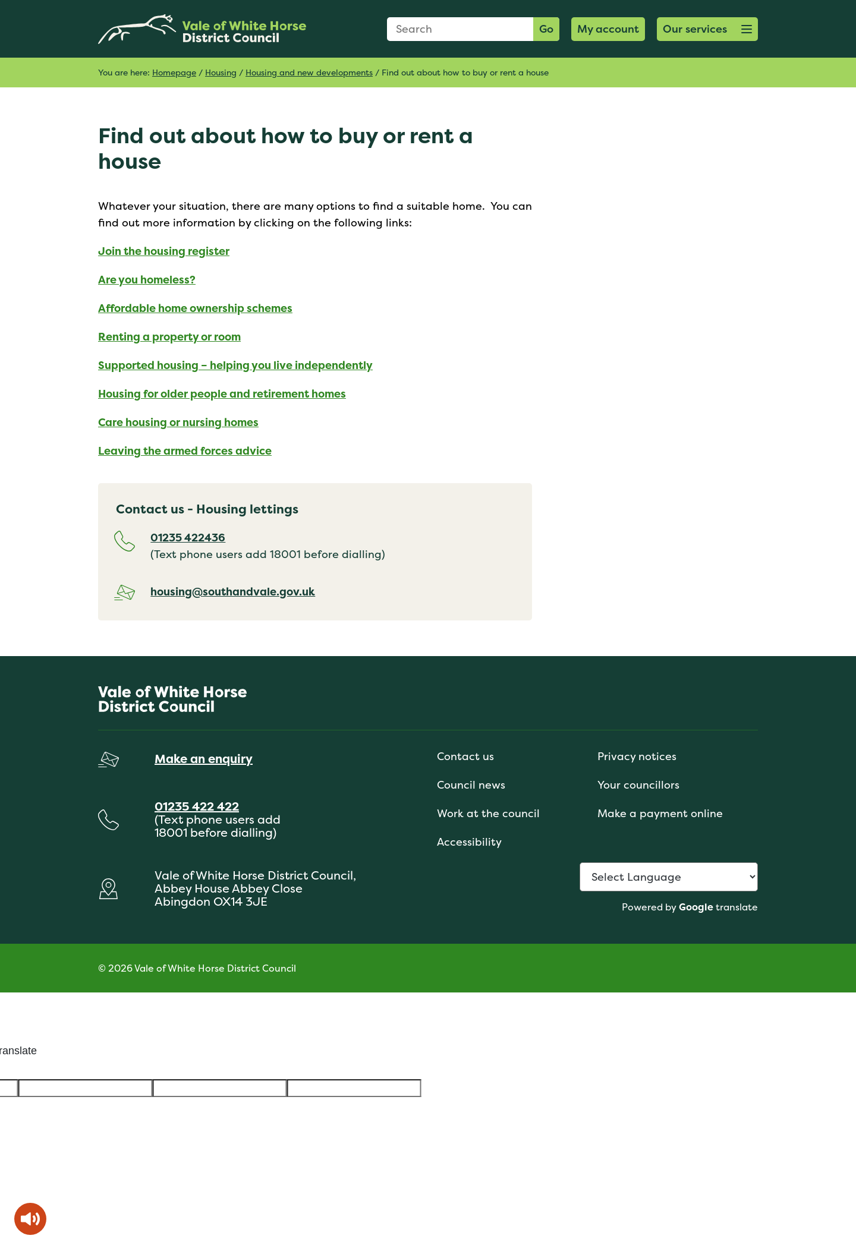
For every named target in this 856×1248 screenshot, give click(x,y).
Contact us (465, 756)
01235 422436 (187, 537)
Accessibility (469, 841)
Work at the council (488, 813)
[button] (707, 29)
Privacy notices (636, 756)
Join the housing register (163, 251)
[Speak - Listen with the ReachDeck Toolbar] (30, 1219)
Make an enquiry (204, 759)
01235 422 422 (197, 806)
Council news (471, 784)
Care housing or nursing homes (178, 422)
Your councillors (638, 784)
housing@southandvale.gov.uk (232, 591)
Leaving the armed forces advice (185, 450)
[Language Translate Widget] (669, 876)
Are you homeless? (147, 279)
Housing (221, 72)
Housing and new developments (309, 72)
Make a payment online (660, 813)
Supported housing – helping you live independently (235, 365)
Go (546, 28)
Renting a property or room (169, 336)
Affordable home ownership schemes (195, 308)
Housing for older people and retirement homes (222, 393)
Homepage (174, 72)
